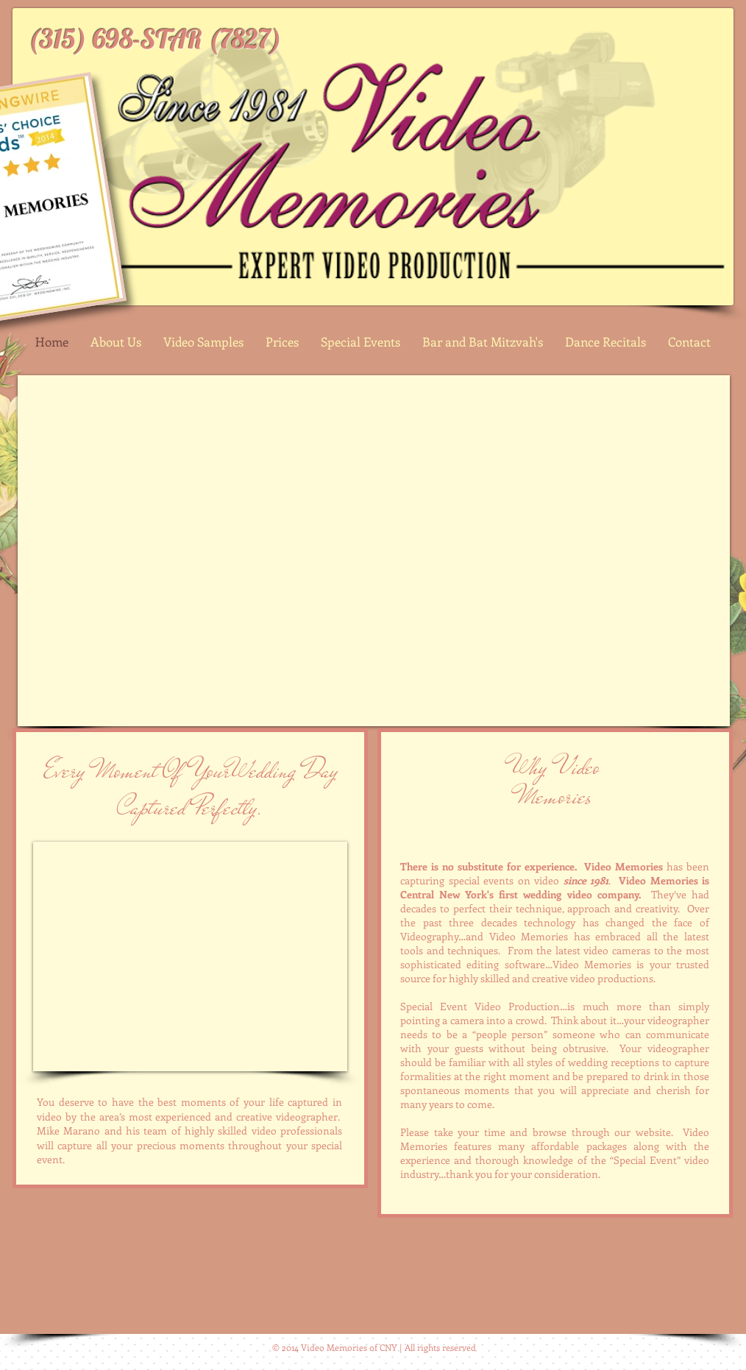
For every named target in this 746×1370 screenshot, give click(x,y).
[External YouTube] (374, 550)
